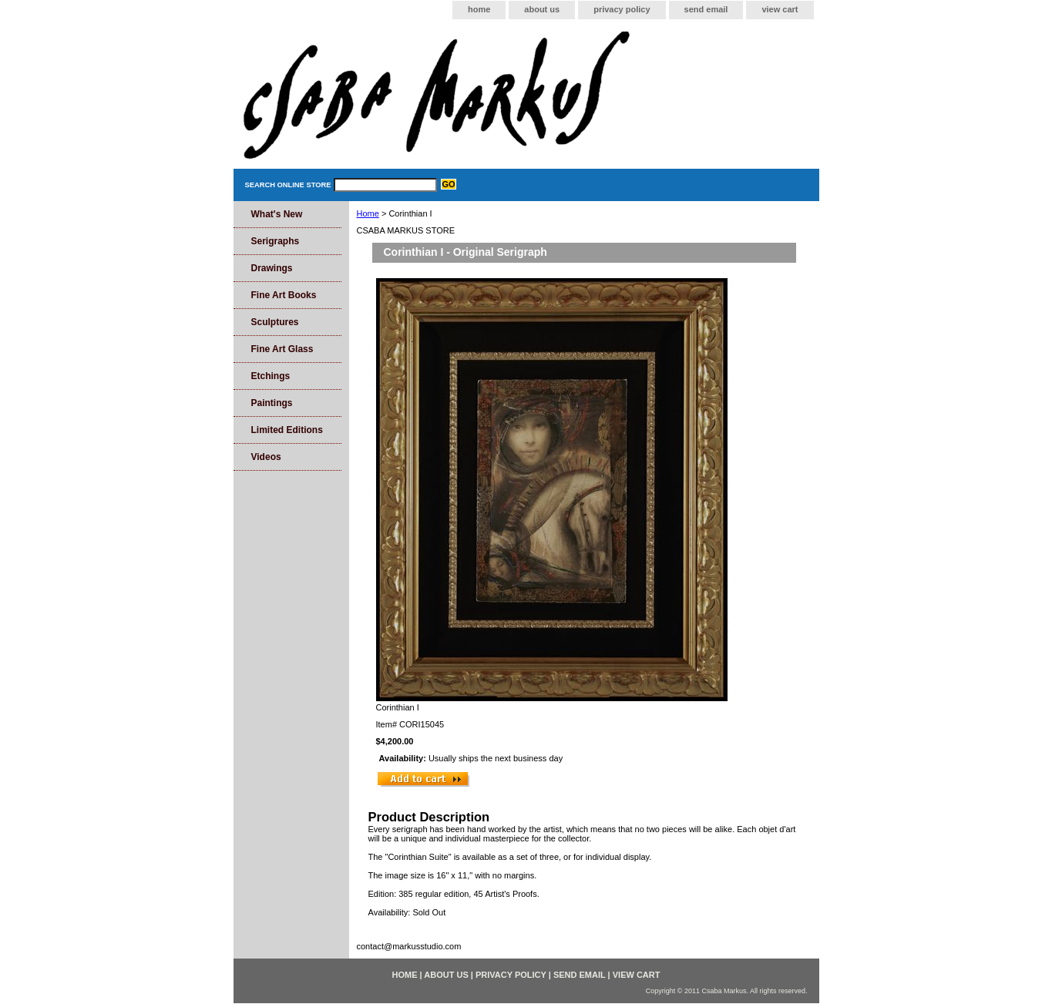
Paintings (272, 403)
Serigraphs (275, 241)
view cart (779, 9)
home (479, 9)
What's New (277, 214)
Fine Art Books (284, 295)
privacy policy (621, 9)
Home (368, 213)
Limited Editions (287, 430)
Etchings (271, 376)
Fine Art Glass (282, 349)
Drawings (272, 268)
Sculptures (275, 322)
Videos (266, 457)
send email (706, 9)
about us (542, 9)
